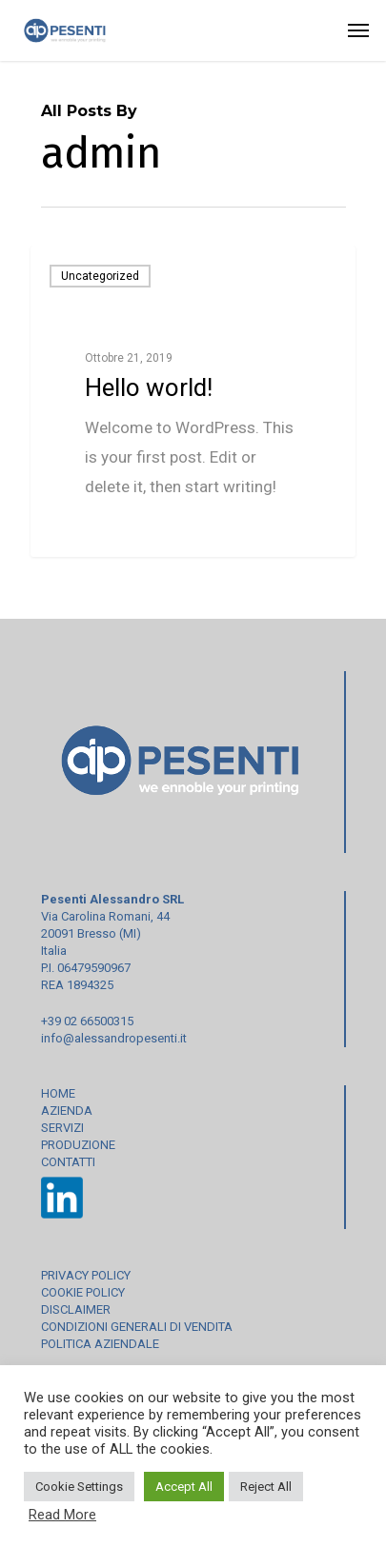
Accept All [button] (184, 1486)
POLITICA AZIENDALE (100, 1344)
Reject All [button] (266, 1486)
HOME (58, 1093)
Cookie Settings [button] (79, 1486)
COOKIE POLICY (83, 1292)
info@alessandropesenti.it (114, 1038)
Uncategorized (100, 276)
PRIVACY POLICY (86, 1275)
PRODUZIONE (78, 1145)
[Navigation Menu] (358, 30)
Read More (62, 1514)
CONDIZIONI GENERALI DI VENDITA (137, 1326)
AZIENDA (66, 1110)
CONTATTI (68, 1162)
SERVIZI (62, 1128)
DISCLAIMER (76, 1309)
